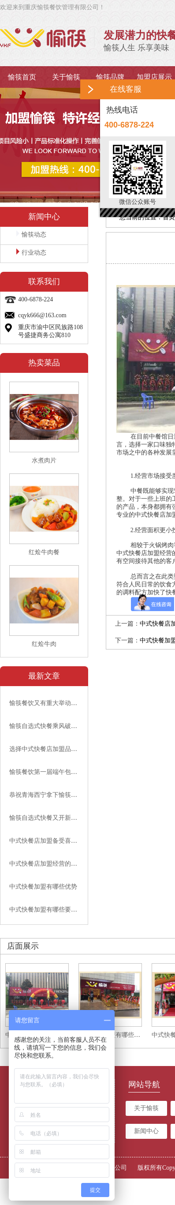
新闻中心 (146, 1131)
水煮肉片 (44, 460)
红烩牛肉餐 (44, 552)
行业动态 (31, 252)
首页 (169, 217)
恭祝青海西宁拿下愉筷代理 (46, 795)
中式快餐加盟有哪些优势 (43, 886)
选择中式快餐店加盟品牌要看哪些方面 (61, 749)
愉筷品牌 (110, 77)
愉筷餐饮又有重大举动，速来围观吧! (59, 703)
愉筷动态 (31, 234)
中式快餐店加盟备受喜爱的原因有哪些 (61, 840)
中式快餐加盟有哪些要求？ (46, 909)
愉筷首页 (22, 77)
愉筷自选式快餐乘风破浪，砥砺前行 (58, 726)
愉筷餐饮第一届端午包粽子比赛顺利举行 (64, 772)
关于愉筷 (66, 77)
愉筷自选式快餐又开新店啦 (46, 818)
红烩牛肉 (44, 644)
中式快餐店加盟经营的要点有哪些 (55, 863)
